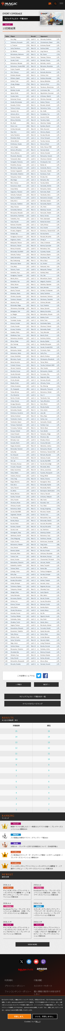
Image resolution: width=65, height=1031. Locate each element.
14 (16, 736)
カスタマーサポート (43, 985)
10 (16, 759)
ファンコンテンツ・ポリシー (18, 991)
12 (16, 748)
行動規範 (38, 980)
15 (16, 731)
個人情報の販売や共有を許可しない (47, 992)
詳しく (38, 1021)
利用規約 (9, 980)
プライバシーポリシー (15, 985)
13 (16, 742)
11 (16, 753)
